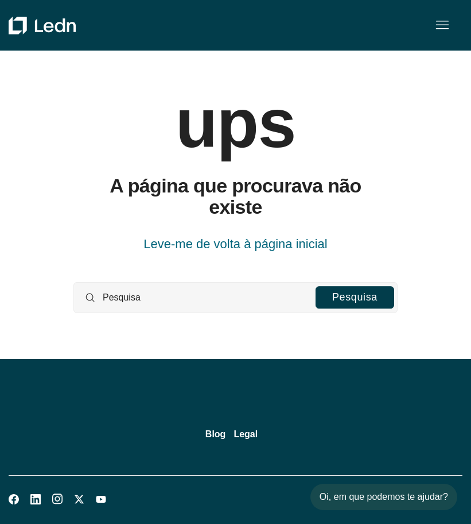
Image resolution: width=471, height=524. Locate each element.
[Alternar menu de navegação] (442, 25)
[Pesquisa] (235, 297)
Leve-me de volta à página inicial (235, 244)
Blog (215, 434)
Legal (245, 434)
